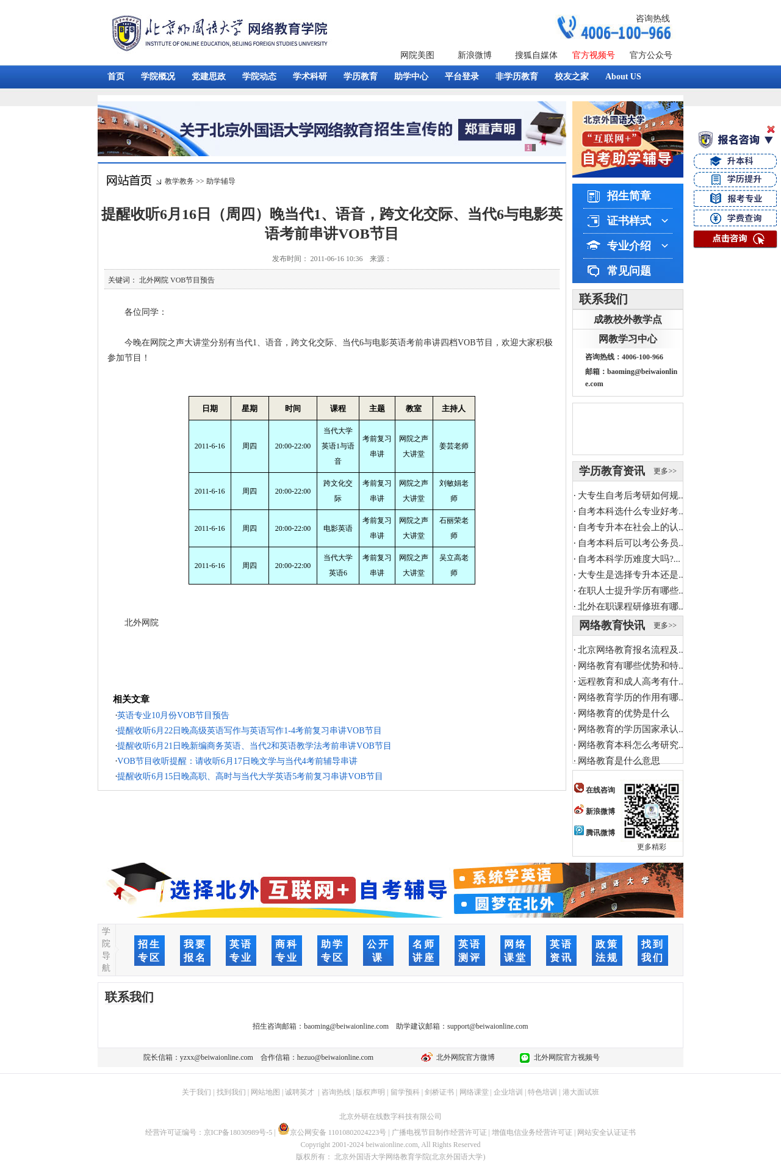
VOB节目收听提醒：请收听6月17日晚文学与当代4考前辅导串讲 (237, 761)
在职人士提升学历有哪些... (631, 590)
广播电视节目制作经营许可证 (439, 1132)
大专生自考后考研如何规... (631, 495)
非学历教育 (516, 76)
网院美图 (417, 55)
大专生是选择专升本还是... (631, 575)
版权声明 (370, 1092)
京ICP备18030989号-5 (238, 1132)
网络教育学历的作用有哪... (631, 697)
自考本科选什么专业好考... (631, 511)
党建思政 (209, 76)
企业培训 (508, 1092)
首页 (115, 76)
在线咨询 (594, 790)
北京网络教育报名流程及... (631, 650)
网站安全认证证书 (606, 1132)
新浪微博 (475, 55)
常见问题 (629, 271)
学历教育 (361, 76)
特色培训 (542, 1092)
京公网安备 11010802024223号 (332, 1132)
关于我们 (196, 1092)
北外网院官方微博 (464, 1057)
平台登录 (462, 76)
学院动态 (259, 76)
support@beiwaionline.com (487, 1026)
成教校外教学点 (628, 319)
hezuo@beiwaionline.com (335, 1057)
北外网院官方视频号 (565, 1057)
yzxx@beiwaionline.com (216, 1057)
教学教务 (179, 181)
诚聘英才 (299, 1092)
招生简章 (629, 196)
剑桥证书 (439, 1092)
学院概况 (158, 76)
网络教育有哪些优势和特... (631, 666)
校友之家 (572, 76)
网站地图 (265, 1092)
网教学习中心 (628, 339)
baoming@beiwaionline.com (346, 1026)
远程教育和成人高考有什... (631, 681)
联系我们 (603, 299)
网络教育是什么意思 (619, 761)
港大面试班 (581, 1092)
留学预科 (405, 1092)
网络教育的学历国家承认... (631, 729)
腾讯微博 (594, 833)
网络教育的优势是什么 (623, 713)
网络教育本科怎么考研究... (631, 745)
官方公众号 (651, 55)
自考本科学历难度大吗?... (629, 559)
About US (623, 76)
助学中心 (411, 76)
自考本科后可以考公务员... (631, 543)
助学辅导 (221, 181)
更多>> (665, 471)
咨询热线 (653, 18)
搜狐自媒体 (536, 55)
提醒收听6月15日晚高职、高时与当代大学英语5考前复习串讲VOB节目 (250, 776)
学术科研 (310, 76)
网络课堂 (474, 1092)
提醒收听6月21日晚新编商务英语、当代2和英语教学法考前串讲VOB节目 (254, 745)
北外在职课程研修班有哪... (631, 606)
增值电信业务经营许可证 (532, 1132)
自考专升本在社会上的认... (631, 527)
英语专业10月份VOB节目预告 (173, 715)
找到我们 (231, 1092)
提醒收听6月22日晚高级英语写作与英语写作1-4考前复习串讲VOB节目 (249, 730)
